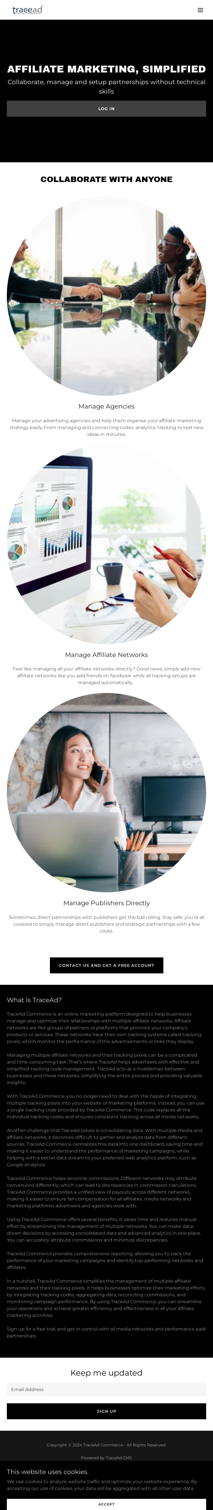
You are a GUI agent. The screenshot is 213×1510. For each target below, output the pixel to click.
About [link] (107, 1471)
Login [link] (106, 1494)
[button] (200, 10)
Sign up (106, 1411)
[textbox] (106, 1389)
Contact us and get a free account (106, 965)
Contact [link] (107, 1479)
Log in (106, 108)
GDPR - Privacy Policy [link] (106, 1487)
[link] (28, 9)
